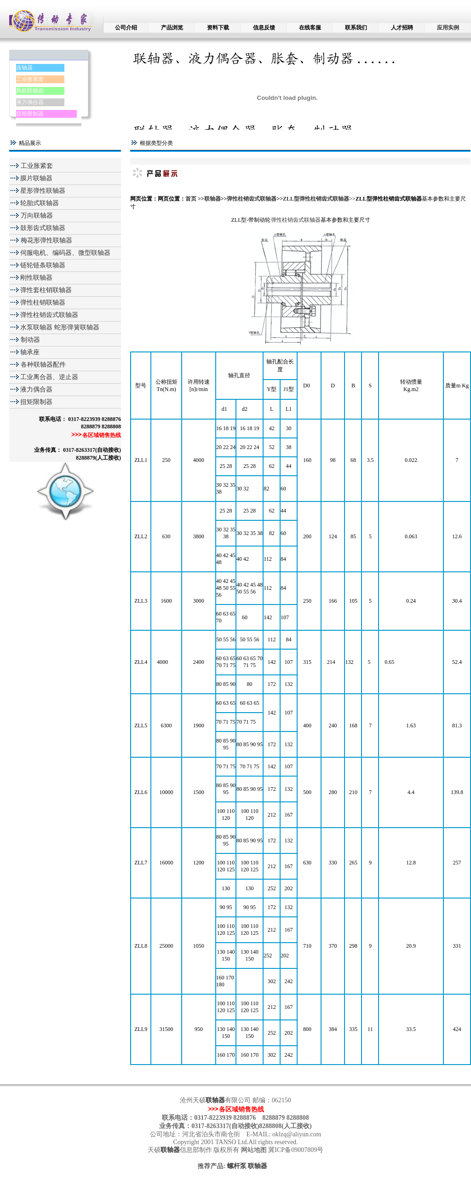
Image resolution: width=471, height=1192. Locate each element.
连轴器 (24, 67)
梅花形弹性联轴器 (45, 240)
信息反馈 (264, 27)
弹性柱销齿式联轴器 (49, 314)
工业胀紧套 (30, 79)
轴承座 (30, 352)
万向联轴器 (36, 215)
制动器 (29, 339)
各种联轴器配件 (43, 364)
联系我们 (356, 27)
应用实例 (448, 27)
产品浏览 (172, 27)
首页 (191, 199)
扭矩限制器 (30, 113)
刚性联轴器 (36, 277)
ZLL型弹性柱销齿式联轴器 (316, 199)
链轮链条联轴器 (42, 265)
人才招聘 (402, 27)
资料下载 (218, 27)
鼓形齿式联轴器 (42, 228)
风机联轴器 (30, 90)
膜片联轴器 (36, 178)
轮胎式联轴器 (39, 203)
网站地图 (255, 1149)
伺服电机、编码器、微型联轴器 (65, 252)
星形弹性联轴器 (42, 190)
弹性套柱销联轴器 (46, 290)
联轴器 (212, 199)
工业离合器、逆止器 (49, 377)
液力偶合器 (30, 102)
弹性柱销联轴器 (42, 302)
